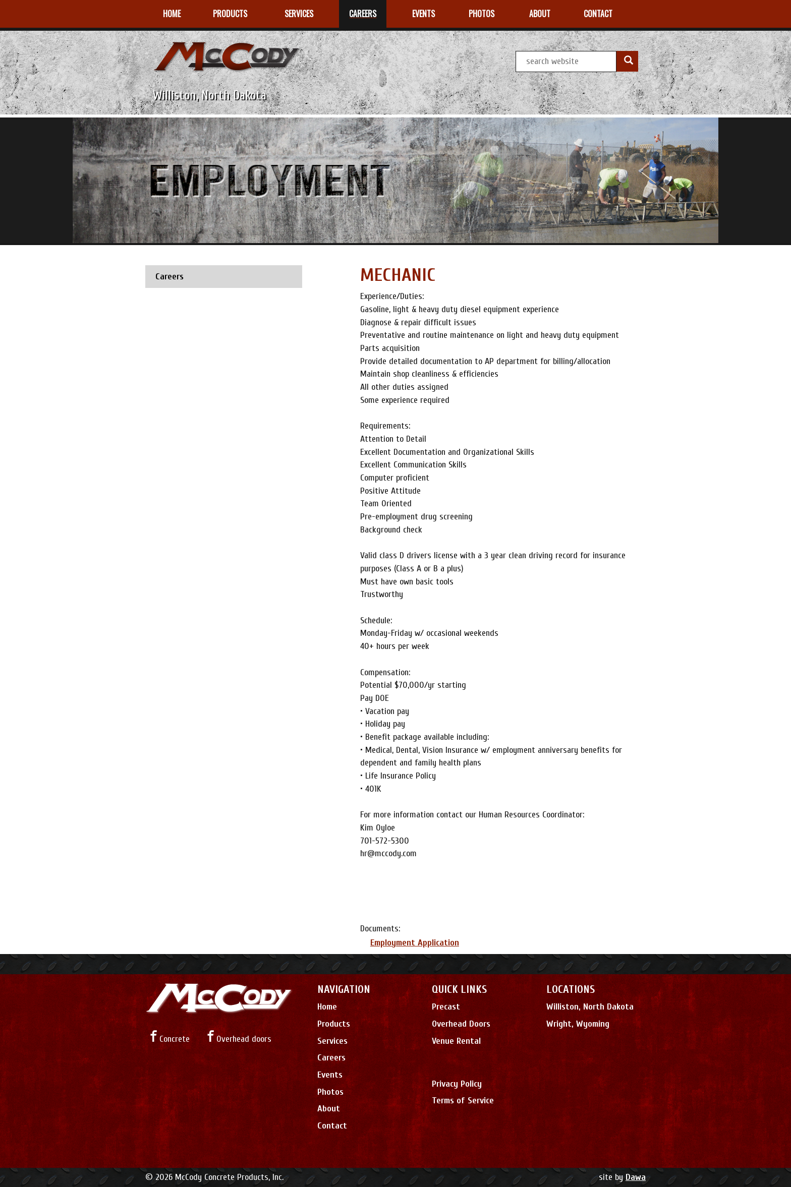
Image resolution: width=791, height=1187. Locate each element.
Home (327, 1006)
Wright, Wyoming (577, 1024)
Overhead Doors (461, 1024)
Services (332, 1041)
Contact (332, 1125)
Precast (446, 1006)
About (328, 1108)
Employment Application (414, 942)
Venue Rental (456, 1041)
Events (330, 1075)
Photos (330, 1092)
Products (333, 1024)
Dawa (636, 1177)
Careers (331, 1057)
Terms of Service (463, 1100)
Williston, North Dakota (590, 1006)
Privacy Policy (457, 1084)
